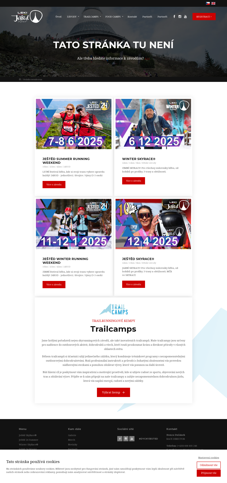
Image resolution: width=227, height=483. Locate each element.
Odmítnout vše (209, 465)
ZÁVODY (71, 16)
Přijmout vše (208, 473)
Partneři (147, 16)
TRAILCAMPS (91, 16)
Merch (71, 439)
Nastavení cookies (208, 457)
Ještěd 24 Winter (28, 449)
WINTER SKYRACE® (138, 159)
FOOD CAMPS (113, 16)
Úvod (58, 16)
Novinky (72, 444)
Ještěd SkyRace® (28, 435)
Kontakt (132, 16)
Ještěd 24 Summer (28, 439)
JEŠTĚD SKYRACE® (138, 259)
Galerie (72, 435)
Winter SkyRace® (28, 444)
